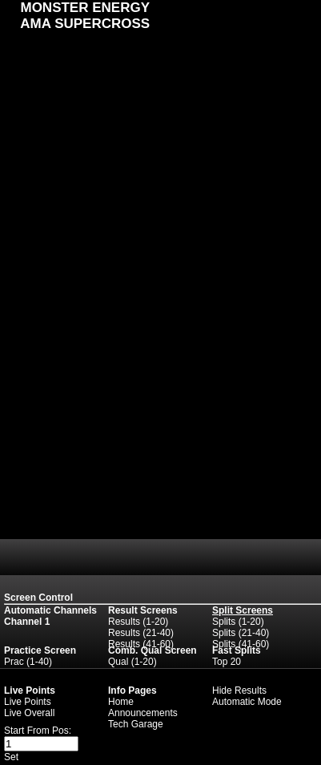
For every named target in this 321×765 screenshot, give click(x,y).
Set (11, 757)
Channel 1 (27, 621)
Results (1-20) (138, 621)
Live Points (27, 701)
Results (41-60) (141, 644)
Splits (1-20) (238, 621)
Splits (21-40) (240, 632)
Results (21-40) (141, 632)
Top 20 (226, 661)
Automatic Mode (247, 701)
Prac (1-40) (28, 661)
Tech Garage (135, 724)
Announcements (143, 713)
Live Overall (29, 713)
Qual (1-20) (132, 661)
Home (121, 701)
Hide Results (239, 690)
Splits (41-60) (240, 644)
